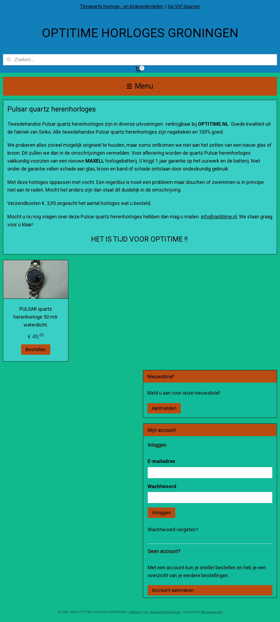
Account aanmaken (173, 590)
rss (146, 612)
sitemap (135, 612)
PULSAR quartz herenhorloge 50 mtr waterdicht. (35, 317)
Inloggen (161, 512)
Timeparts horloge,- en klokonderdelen (121, 6)
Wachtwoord (162, 486)
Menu (140, 86)
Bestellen (35, 349)
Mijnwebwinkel (212, 612)
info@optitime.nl (219, 216)
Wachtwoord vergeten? (173, 529)
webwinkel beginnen (165, 612)
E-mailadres (161, 461)
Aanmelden (164, 408)
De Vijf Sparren (184, 6)
